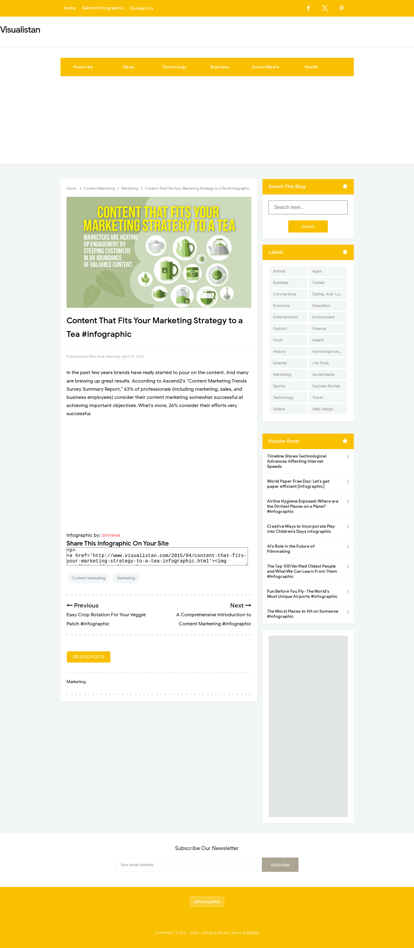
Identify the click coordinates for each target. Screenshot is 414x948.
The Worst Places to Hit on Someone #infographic (302, 614)
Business (219, 67)
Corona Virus (284, 294)
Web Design (322, 409)
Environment (323, 317)
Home (70, 8)
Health (311, 67)
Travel (317, 397)
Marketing (126, 578)
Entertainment (285, 317)
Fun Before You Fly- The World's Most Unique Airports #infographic (302, 594)
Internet (280, 363)
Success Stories (326, 386)
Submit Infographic (103, 8)
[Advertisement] (207, 121)
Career (318, 282)
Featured (83, 67)
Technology (174, 67)
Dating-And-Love (328, 294)
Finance (319, 328)
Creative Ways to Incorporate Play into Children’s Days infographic (301, 529)
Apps (317, 271)
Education (321, 305)
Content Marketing (89, 578)
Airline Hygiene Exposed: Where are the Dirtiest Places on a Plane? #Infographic (302, 506)
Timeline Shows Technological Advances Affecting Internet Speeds (296, 461)
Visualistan (212, 933)
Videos (279, 409)
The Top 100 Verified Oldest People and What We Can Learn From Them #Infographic (302, 571)
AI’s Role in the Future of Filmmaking (291, 549)
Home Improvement (329, 351)
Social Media (265, 67)
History (279, 351)
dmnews (111, 535)
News (129, 67)
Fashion (280, 328)
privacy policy (207, 901)
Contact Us (142, 8)
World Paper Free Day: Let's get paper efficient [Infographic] (298, 484)
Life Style (320, 363)
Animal (279, 271)
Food (277, 340)
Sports (279, 386)
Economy (281, 305)
